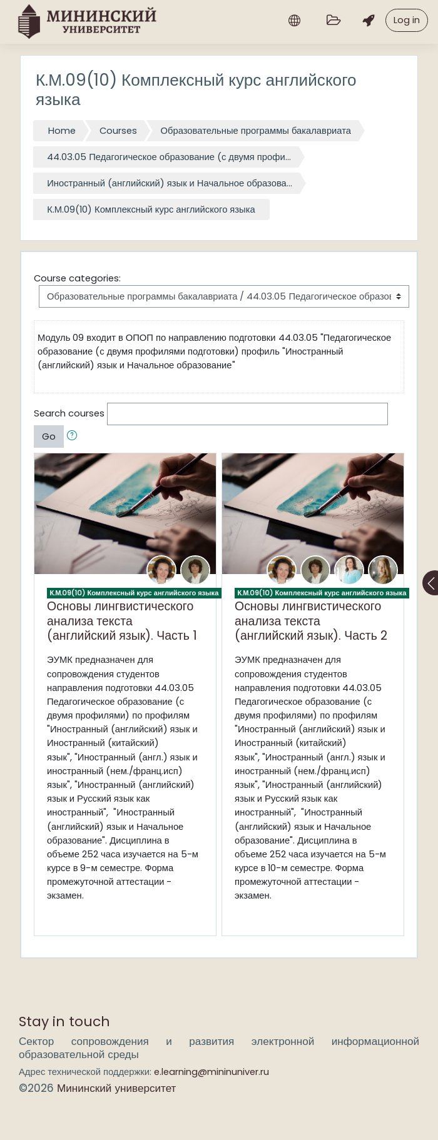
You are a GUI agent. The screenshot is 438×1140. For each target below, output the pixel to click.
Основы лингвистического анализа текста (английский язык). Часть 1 (122, 621)
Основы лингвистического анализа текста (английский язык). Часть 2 (311, 621)
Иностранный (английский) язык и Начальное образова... (169, 182)
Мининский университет (116, 1088)
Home (62, 130)
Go (49, 436)
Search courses (69, 413)
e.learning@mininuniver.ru (211, 1071)
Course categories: (77, 278)
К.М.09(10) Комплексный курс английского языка (151, 209)
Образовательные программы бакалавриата (256, 130)
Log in (407, 19)
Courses (118, 130)
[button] (74, 436)
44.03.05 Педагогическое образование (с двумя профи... (169, 156)
